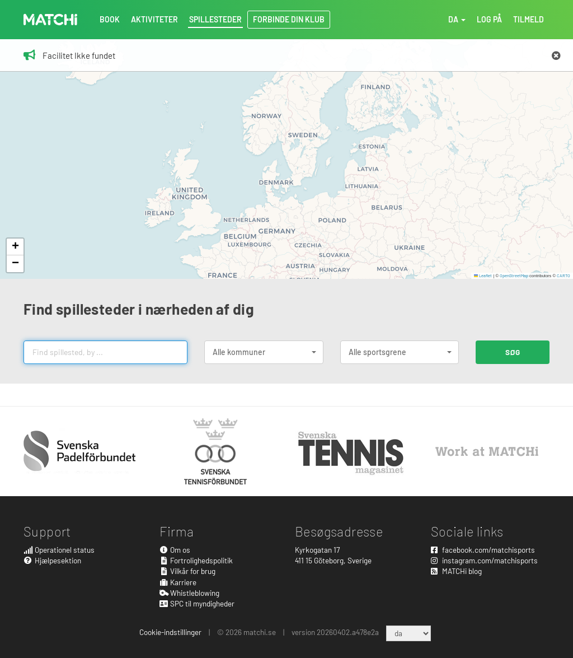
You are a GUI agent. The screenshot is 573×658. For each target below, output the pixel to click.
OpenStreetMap (514, 275)
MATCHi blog (456, 571)
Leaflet (483, 275)
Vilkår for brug (187, 571)
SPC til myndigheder (197, 603)
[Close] (556, 56)
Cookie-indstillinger (170, 632)
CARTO (563, 275)
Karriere (178, 582)
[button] (15, 247)
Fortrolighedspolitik (196, 560)
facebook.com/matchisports (483, 549)
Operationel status (59, 549)
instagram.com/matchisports (484, 560)
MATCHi (50, 19)
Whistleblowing (189, 593)
